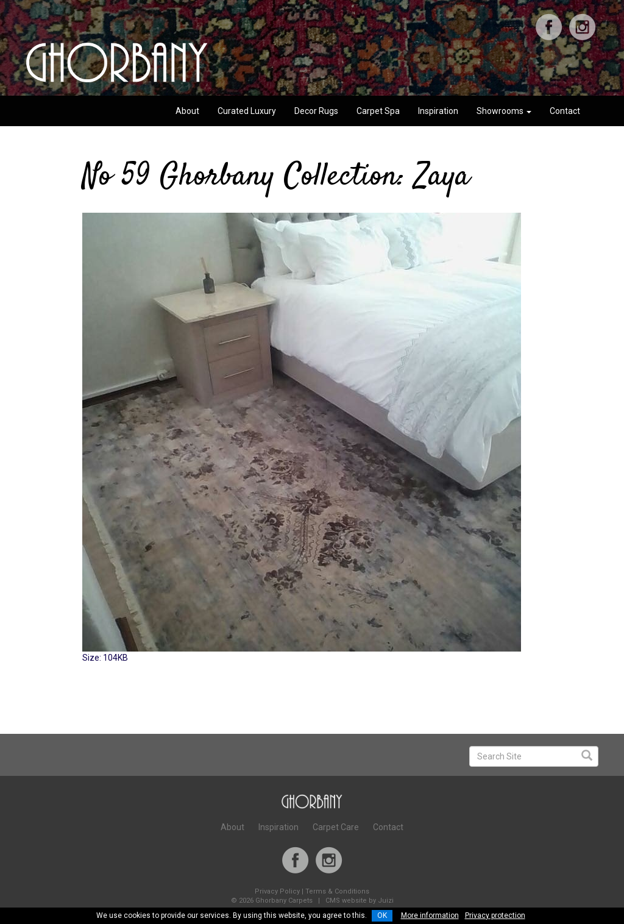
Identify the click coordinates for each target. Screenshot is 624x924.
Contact (565, 111)
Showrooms (504, 111)
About (187, 111)
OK (382, 915)
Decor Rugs (316, 111)
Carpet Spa (378, 111)
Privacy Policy (277, 891)
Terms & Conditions (337, 891)
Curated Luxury (247, 111)
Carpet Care (336, 827)
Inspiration (438, 111)
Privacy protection (495, 915)
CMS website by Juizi (359, 900)
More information (430, 915)
